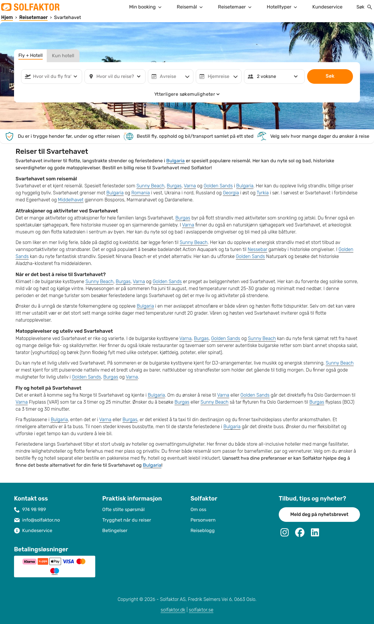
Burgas (174, 186)
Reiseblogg (203, 530)
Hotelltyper (282, 7)
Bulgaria (175, 160)
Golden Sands (218, 186)
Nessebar (257, 249)
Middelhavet (71, 200)
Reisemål (190, 7)
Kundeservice (327, 7)
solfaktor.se (201, 610)
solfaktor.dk (173, 610)
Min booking (146, 7)
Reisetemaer (235, 7)
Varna (190, 186)
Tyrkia (263, 193)
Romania (140, 193)
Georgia (231, 193)
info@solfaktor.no (41, 520)
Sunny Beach (150, 186)
